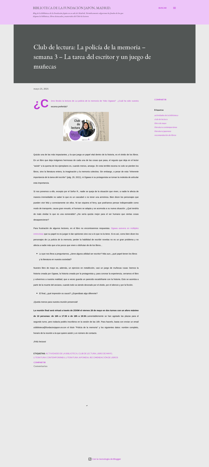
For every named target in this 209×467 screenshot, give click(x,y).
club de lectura (160, 119)
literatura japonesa (162, 131)
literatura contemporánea (165, 127)
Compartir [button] (160, 99)
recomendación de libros (165, 135)
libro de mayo (160, 123)
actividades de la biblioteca (166, 115)
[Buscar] (163, 8)
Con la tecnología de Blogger (104, 459)
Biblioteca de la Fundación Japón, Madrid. (72, 8)
